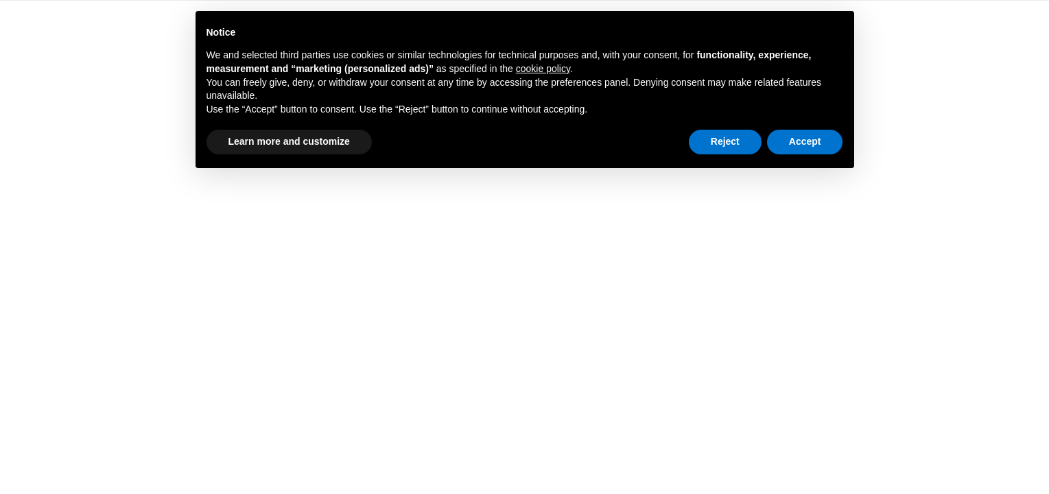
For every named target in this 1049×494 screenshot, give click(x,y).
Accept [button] (805, 141)
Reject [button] (725, 141)
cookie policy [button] (543, 68)
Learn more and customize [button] (289, 141)
